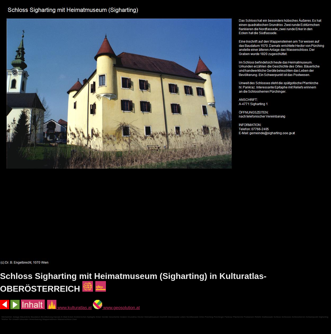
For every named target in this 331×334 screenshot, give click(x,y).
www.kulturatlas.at (69, 307)
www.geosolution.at (116, 307)
